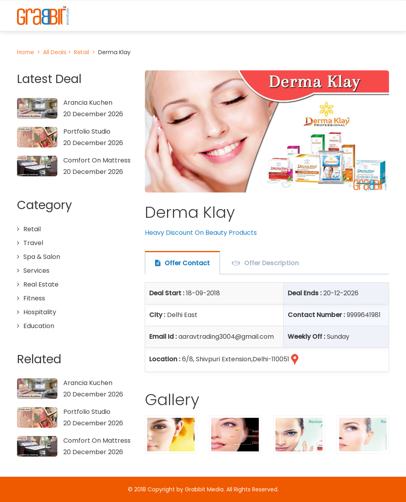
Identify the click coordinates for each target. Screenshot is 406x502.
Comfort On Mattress (97, 160)
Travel (33, 242)
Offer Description (271, 263)
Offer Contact (187, 263)
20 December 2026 (93, 114)
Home (25, 52)
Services (36, 270)
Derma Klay (114, 52)
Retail (81, 52)
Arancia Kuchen (87, 102)
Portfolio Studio (86, 131)
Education (38, 325)
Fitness (34, 298)
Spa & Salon (41, 256)
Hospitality (39, 312)
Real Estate (41, 284)
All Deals (55, 52)
